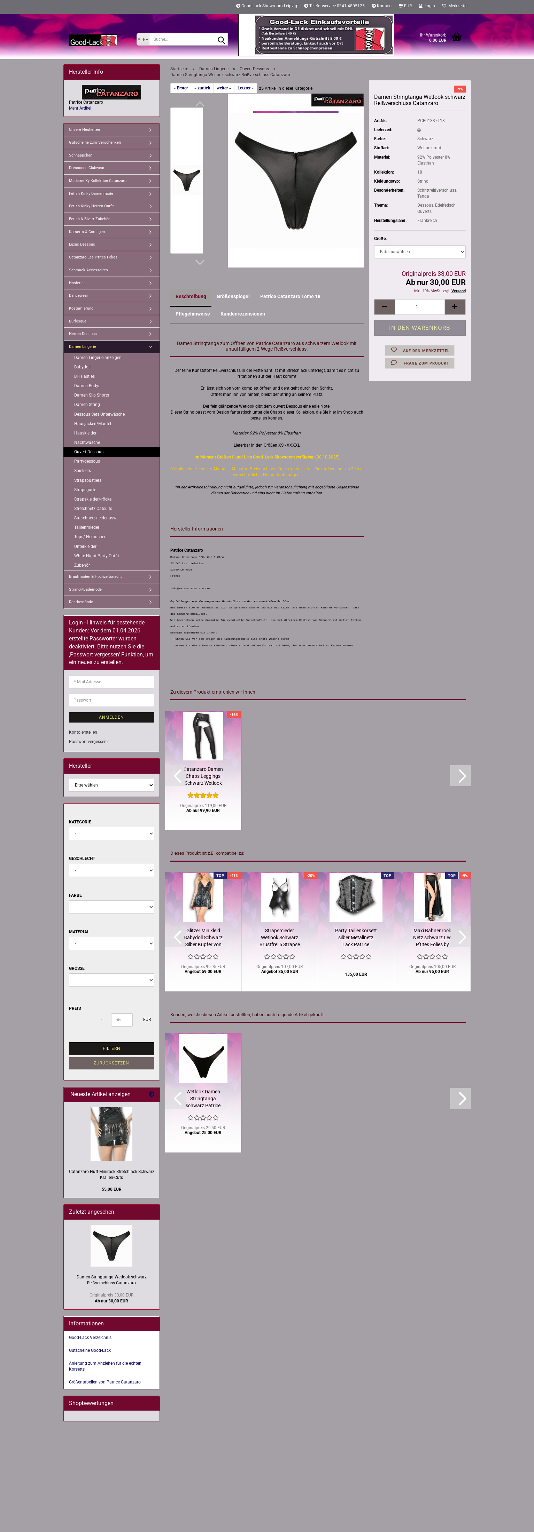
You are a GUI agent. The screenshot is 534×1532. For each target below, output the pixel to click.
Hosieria (76, 283)
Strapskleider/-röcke (92, 499)
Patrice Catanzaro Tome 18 (290, 296)
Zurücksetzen (111, 1063)
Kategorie (80, 822)
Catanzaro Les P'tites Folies (93, 257)
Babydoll (82, 367)
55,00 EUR (112, 1189)
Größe (77, 968)
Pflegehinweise (193, 314)
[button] (405, 7)
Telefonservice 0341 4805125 (334, 5)
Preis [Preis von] (75, 1008)
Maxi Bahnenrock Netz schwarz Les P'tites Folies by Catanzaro (432, 938)
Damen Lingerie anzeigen (98, 357)
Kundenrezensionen (242, 314)
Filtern (112, 1048)
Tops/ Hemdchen (90, 536)
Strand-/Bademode (85, 589)
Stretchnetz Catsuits (93, 508)
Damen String (87, 404)
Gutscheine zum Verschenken (95, 142)
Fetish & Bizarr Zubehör (89, 219)
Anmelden (111, 717)
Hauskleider (85, 433)
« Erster (181, 88)
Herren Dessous (83, 334)
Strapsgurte (85, 489)
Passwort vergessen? (89, 741)
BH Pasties (84, 376)
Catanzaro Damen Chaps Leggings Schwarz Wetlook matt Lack (203, 776)
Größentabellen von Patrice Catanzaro (105, 1382)
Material (79, 931)
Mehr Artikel (80, 108)
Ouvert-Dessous (88, 451)
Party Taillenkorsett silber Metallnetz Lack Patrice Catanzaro (356, 938)
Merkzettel (454, 5)
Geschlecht (82, 858)
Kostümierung (81, 308)
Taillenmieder (86, 527)
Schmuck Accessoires (88, 270)
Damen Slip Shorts (91, 395)
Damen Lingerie (82, 346)
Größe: (380, 238)
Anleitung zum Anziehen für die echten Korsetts (105, 1366)
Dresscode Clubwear (87, 168)
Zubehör (82, 565)
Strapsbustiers (87, 480)
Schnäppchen (80, 155)
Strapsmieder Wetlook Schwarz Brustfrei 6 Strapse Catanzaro (280, 938)
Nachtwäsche (87, 442)
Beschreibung (191, 296)
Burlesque (77, 321)
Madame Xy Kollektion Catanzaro (97, 180)
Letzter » (246, 88)
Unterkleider (85, 546)
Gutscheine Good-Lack (90, 1350)
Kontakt (382, 5)
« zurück (202, 88)
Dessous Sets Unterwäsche (99, 414)
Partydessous (87, 461)
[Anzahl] (419, 307)
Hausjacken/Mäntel (92, 423)
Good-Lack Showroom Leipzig (266, 5)
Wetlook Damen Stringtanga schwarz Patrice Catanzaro (203, 1099)
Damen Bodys (87, 385)
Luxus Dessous (82, 244)
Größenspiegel (233, 296)
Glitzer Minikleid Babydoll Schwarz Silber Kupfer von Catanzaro (203, 938)
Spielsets (82, 470)
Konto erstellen (83, 732)
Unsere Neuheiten (84, 129)
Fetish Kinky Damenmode (91, 193)
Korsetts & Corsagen (87, 232)
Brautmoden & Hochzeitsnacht (95, 576)
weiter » (224, 88)
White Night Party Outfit (96, 555)
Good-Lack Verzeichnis (90, 1337)
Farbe (75, 895)
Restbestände (81, 602)
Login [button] (427, 5)
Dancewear (78, 295)
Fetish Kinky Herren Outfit (91, 206)
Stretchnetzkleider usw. (95, 518)
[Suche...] (143, 39)
